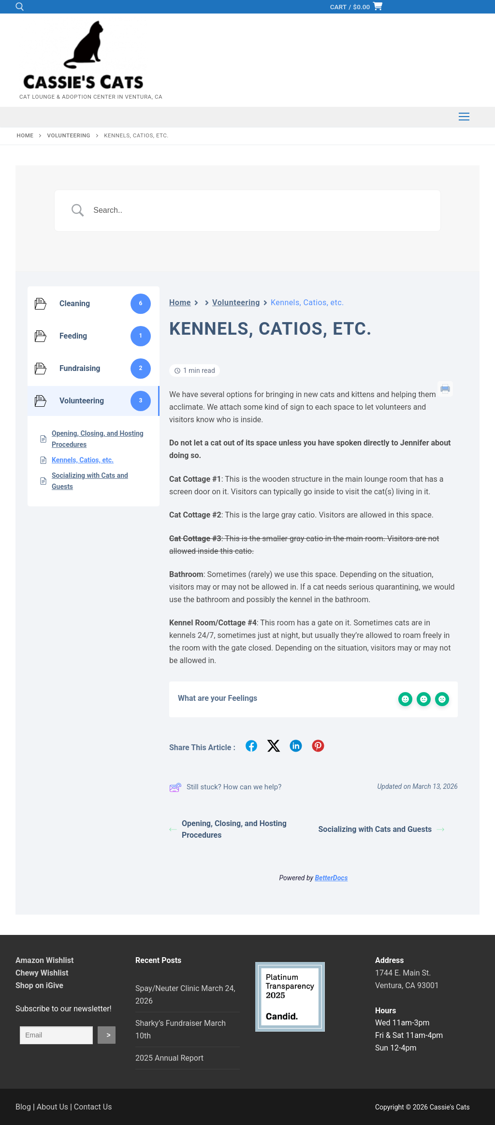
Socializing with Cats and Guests (382, 829)
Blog (23, 1106)
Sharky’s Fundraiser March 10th (180, 1029)
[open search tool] (19, 6)
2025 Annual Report (169, 1058)
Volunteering (236, 302)
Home (180, 302)
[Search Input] (259, 211)
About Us (52, 1106)
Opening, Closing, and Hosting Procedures (228, 829)
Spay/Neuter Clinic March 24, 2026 (185, 995)
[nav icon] (464, 117)
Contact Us (93, 1106)
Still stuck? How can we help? (225, 787)
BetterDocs (331, 878)
